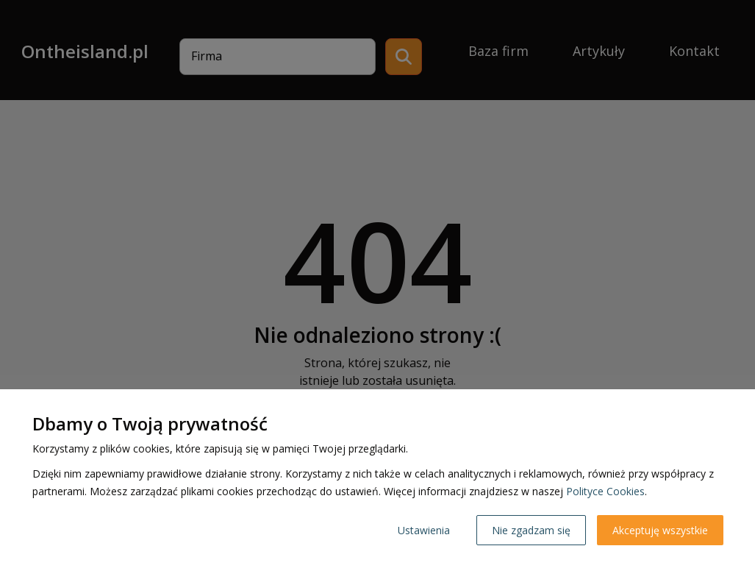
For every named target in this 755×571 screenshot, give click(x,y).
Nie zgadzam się (531, 530)
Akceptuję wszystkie (660, 530)
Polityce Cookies (605, 491)
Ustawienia (424, 530)
